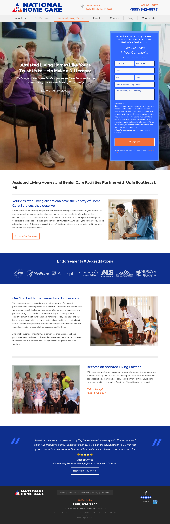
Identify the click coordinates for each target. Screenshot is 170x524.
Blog (130, 18)
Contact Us (148, 18)
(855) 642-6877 (144, 9)
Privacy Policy (150, 151)
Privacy (95, 492)
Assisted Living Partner (71, 18)
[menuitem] (20, 18)
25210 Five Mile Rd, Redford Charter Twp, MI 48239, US (85, 509)
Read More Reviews (85, 470)
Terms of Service (122, 153)
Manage (90, 518)
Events (97, 18)
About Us (20, 18)
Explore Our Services (55, 90)
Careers (114, 18)
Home (62, 492)
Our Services (41, 18)
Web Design (81, 518)
